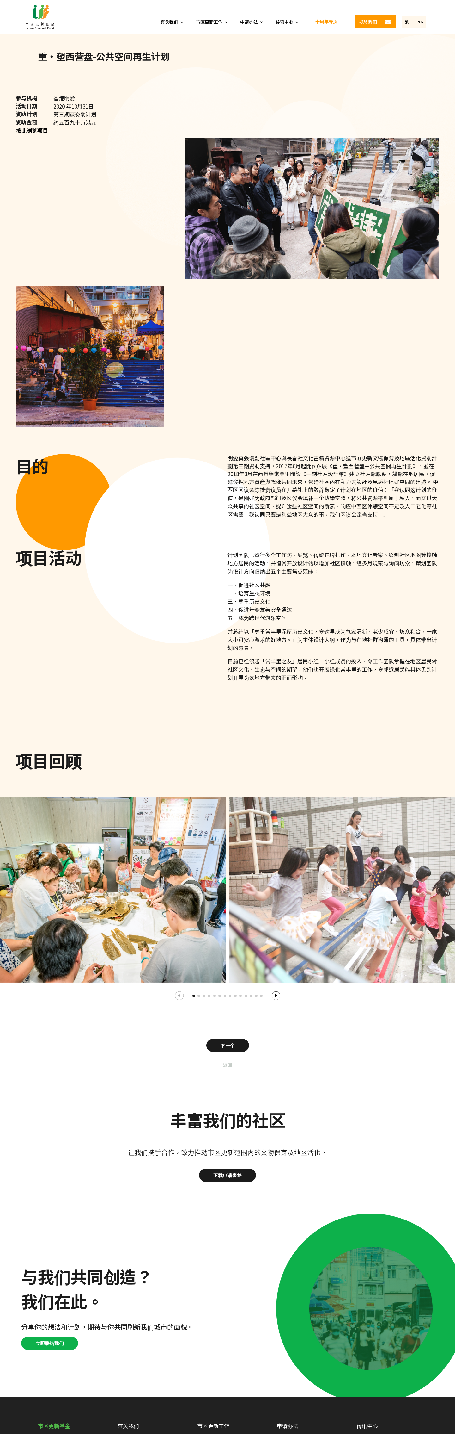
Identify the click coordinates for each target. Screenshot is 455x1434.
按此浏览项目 (32, 130)
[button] (276, 995)
